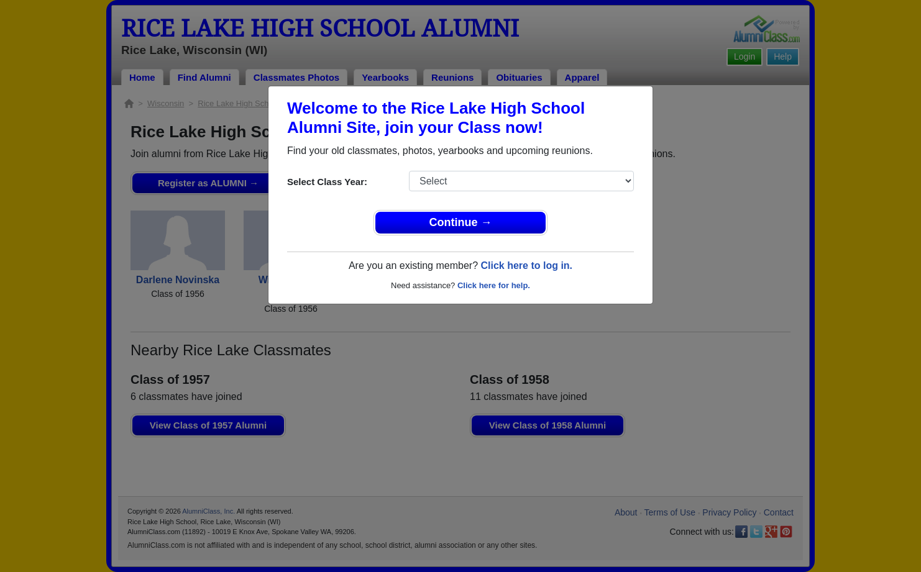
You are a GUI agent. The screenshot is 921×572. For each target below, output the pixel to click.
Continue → (460, 222)
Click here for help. (493, 285)
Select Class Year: (327, 181)
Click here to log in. (526, 265)
